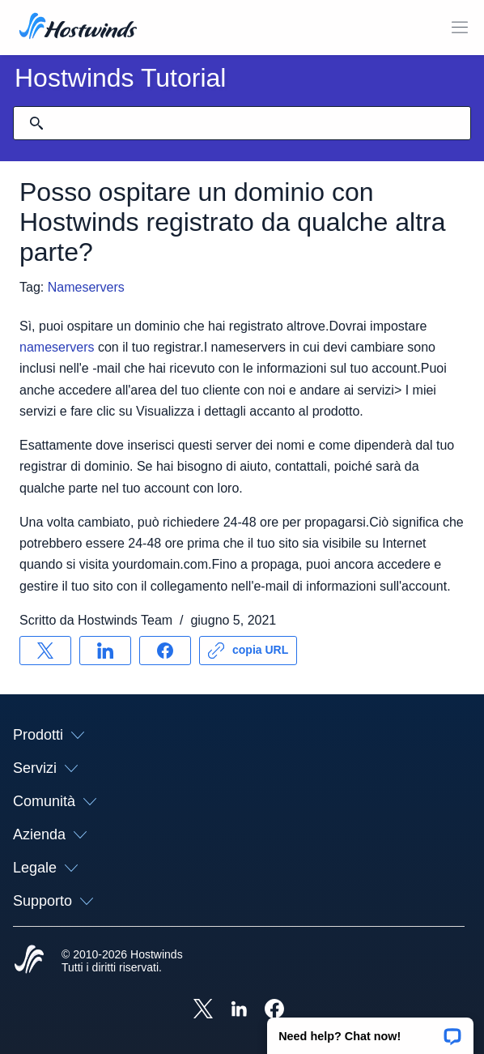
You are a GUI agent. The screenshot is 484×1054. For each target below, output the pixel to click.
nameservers (56, 347)
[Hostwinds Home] (29, 961)
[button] (370, 1030)
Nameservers (86, 287)
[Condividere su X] (45, 650)
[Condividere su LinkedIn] (105, 650)
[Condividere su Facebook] (165, 650)
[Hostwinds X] (203, 1010)
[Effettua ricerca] (36, 123)
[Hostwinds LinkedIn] (239, 1010)
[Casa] (78, 27)
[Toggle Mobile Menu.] (460, 27)
